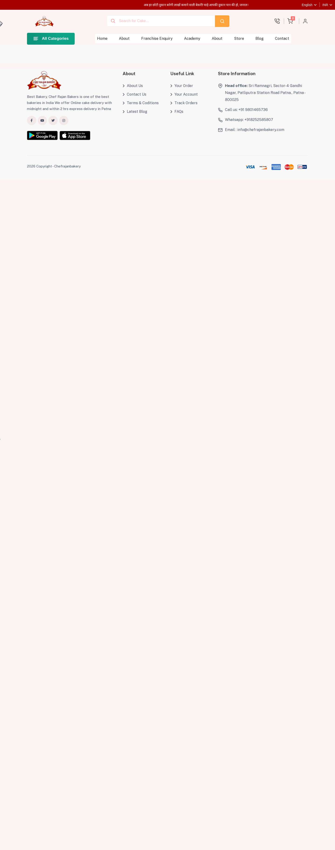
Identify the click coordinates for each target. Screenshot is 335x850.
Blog (259, 38)
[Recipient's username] (161, 21)
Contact (282, 38)
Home (102, 38)
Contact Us (134, 94)
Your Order (181, 86)
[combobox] (161, 21)
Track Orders (184, 103)
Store (239, 38)
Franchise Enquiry (157, 38)
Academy (192, 38)
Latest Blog (135, 111)
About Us (133, 86)
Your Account (184, 94)
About (124, 38)
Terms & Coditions (141, 103)
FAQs (176, 111)
